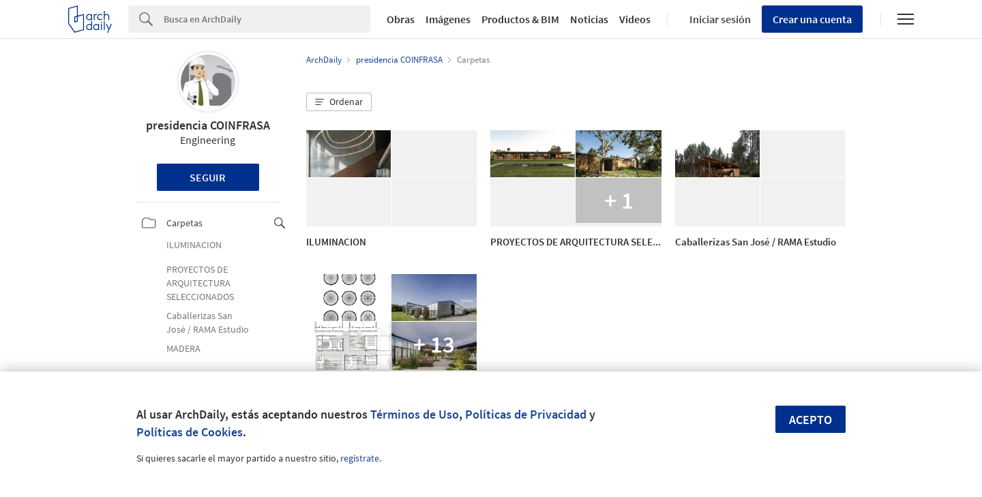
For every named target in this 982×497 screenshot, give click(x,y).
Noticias (589, 19)
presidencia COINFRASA (208, 125)
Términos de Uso (414, 414)
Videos (635, 19)
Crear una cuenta (812, 19)
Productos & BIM (520, 19)
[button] (339, 102)
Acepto (810, 419)
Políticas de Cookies (189, 432)
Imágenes (448, 19)
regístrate (359, 458)
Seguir (208, 177)
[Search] (267, 19)
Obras (401, 19)
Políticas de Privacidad (525, 414)
